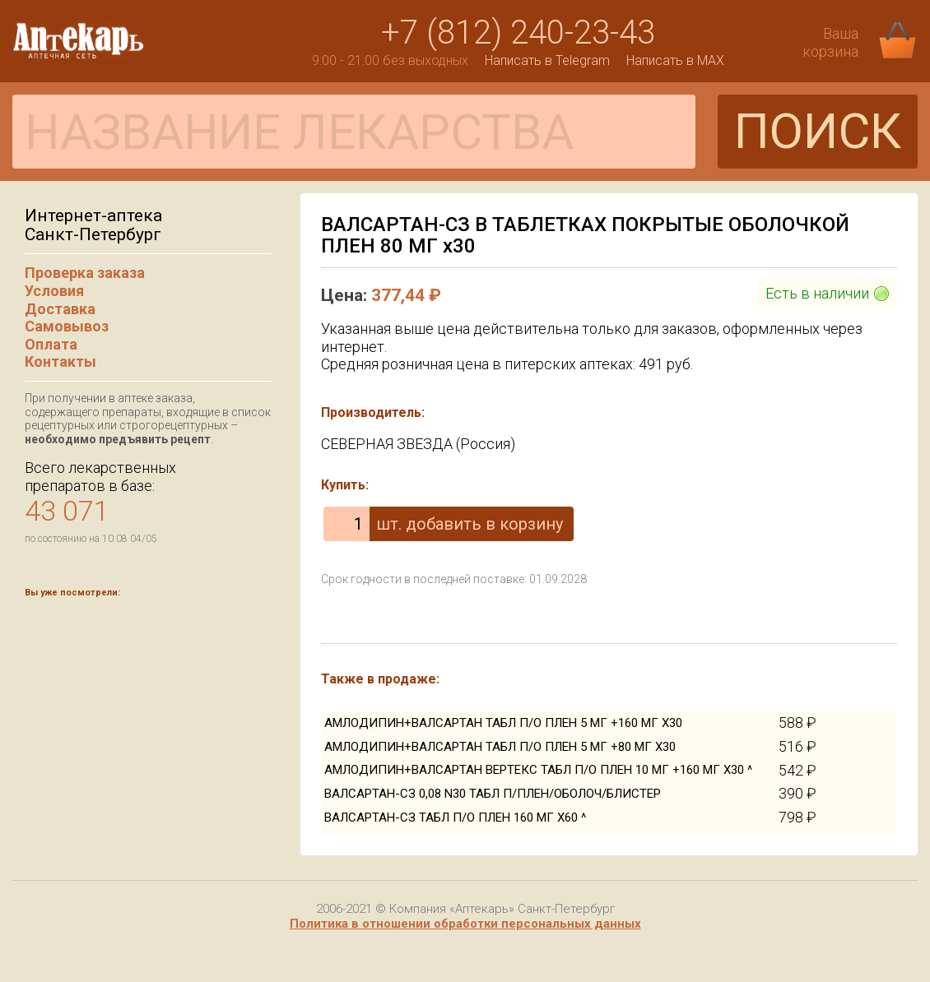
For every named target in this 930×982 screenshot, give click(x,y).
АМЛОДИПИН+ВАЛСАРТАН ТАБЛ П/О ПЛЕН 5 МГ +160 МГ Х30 (503, 723)
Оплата (51, 344)
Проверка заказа (85, 272)
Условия (54, 290)
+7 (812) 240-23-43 (518, 32)
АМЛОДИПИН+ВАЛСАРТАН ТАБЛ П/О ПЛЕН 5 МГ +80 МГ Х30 (500, 746)
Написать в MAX (675, 60)
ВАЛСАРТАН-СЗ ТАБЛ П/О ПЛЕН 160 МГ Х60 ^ (455, 817)
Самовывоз (67, 326)
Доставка (60, 308)
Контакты (60, 361)
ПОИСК (817, 131)
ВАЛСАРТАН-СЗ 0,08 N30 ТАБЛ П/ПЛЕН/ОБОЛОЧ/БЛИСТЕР (492, 793)
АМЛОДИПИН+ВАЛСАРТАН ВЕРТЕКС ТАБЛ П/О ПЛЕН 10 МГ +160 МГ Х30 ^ (538, 769)
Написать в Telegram (547, 60)
